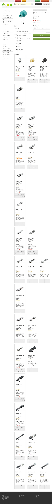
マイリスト (36, 497)
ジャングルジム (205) (6, 31)
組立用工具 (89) (5, 41)
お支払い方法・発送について (6, 496)
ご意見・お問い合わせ (22, 495)
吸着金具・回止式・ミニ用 (20, 296)
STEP (24, 80)
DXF (20, 80)
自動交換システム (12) (6, 13)
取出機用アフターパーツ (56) (7, 50)
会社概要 (3, 495)
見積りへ (41, 38)
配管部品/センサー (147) (6, 37)
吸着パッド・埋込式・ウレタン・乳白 (32, 67)
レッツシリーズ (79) (5, 33)
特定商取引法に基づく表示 (5, 497)
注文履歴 (36, 496)
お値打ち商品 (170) (5, 56)
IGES (22, 80)
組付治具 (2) (4, 44)
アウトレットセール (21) (6, 48)
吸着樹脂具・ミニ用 (31, 355)
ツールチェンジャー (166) (6, 11)
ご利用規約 (3, 499)
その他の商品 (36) (5, 39)
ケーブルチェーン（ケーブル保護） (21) (7, 58)
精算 (38, 4)
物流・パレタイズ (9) (6, 52)
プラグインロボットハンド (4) (7, 60)
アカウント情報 (37, 495)
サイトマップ (20, 496)
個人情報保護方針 (4, 498)
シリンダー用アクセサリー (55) (7, 17)
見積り (46, 4)
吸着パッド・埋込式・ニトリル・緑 (12, 7)
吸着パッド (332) (5, 24)
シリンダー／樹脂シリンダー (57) (7, 15)
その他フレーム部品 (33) (6, 35)
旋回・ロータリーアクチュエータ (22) (7, 22)
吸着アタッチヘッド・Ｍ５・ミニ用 (20, 67)
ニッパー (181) (5, 29)
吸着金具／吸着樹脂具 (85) (6, 26)
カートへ (41, 35)
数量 (33, 30)
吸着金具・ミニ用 (19, 95)
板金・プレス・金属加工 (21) (7, 54)
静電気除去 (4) (5, 46)
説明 (16, 26)
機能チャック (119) (5, 19)
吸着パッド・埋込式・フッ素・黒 (44, 67)
